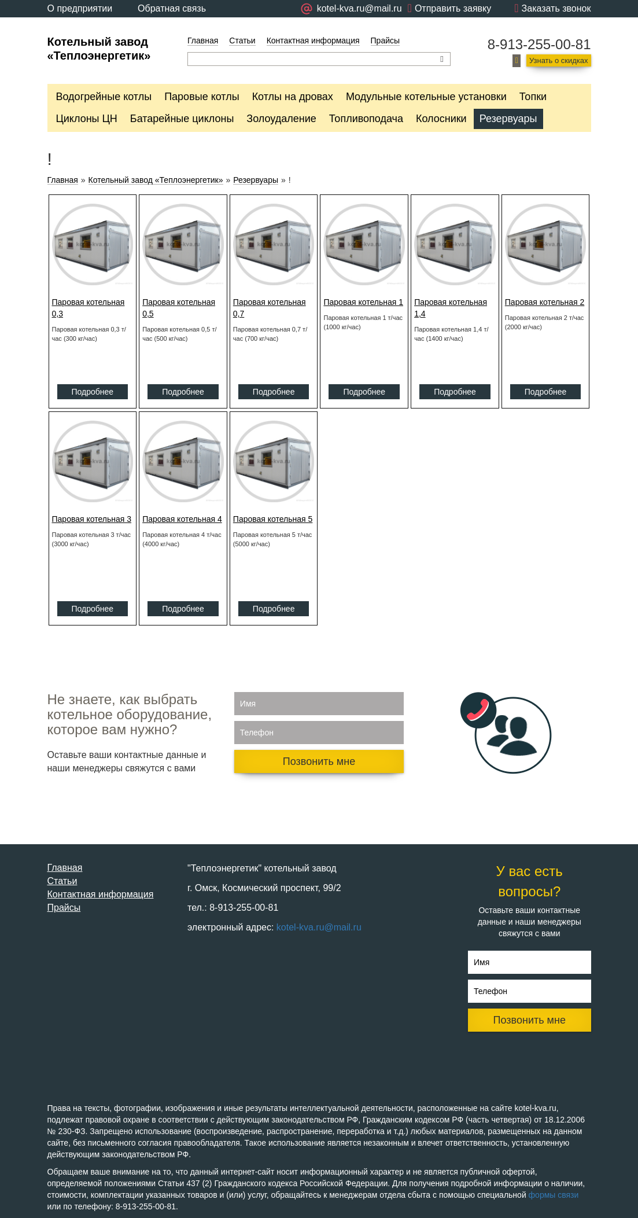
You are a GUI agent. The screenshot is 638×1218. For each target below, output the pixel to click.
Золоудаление (281, 118)
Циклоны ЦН (86, 118)
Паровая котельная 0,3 (88, 307)
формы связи (554, 1194)
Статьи (242, 40)
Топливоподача (366, 118)
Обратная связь (172, 8)
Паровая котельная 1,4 (450, 307)
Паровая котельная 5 (273, 519)
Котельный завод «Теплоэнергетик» (155, 180)
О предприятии (80, 8)
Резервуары (508, 118)
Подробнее (93, 391)
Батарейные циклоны (182, 118)
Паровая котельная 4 (182, 519)
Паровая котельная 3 (92, 519)
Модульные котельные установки (426, 96)
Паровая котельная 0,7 (269, 307)
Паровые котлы (201, 96)
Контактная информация (313, 40)
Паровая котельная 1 (363, 302)
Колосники (441, 118)
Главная (202, 40)
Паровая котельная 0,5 (178, 307)
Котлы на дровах (292, 96)
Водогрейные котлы (104, 96)
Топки (533, 96)
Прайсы (385, 40)
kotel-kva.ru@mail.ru (319, 927)
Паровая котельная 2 (545, 302)
